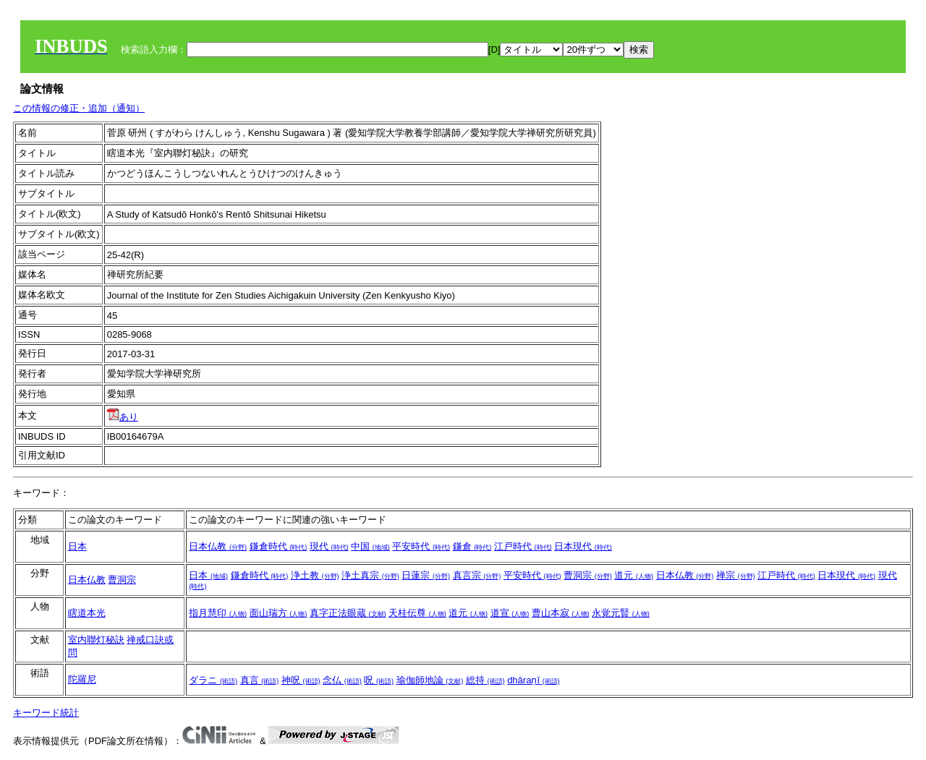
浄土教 (315, 575)
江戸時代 (523, 546)
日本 (77, 546)
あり (122, 416)
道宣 (510, 612)
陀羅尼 (82, 679)
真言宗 (477, 575)
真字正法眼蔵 (348, 612)
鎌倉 (472, 546)
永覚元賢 (621, 612)
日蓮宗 (426, 575)
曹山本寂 (561, 612)
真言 (259, 680)
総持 (485, 680)
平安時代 (421, 546)
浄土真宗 (370, 575)
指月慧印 (218, 612)
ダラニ (213, 680)
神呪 (300, 680)
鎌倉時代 (278, 546)
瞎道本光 (87, 612)
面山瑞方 (278, 612)
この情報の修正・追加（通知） (79, 108)
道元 (633, 575)
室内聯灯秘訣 (96, 639)
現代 (329, 546)
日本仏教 (218, 546)
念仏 (342, 680)
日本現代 (583, 546)
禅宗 (735, 575)
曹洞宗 (122, 579)
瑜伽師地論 (430, 680)
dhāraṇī (533, 680)
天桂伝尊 (417, 612)
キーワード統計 (46, 712)
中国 (370, 546)
